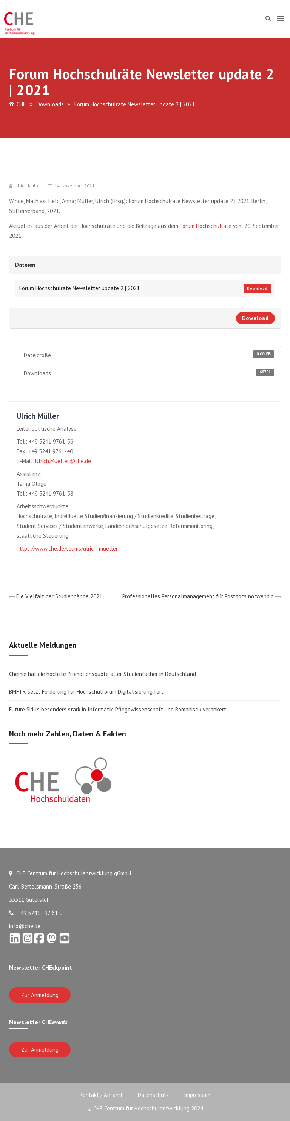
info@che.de (24, 926)
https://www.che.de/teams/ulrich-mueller (67, 548)
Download (257, 288)
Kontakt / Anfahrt (101, 1094)
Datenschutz (153, 1094)
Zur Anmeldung (40, 995)
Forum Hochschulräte (204, 225)
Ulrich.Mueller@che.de (63, 461)
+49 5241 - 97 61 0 (35, 912)
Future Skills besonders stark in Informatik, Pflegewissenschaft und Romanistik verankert (117, 709)
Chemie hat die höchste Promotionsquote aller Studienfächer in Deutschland (102, 673)
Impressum (197, 1094)
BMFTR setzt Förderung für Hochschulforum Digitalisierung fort (87, 691)
